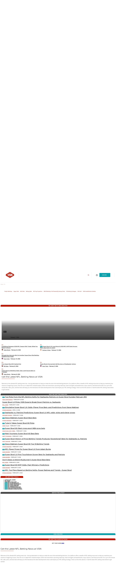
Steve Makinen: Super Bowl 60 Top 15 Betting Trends (27, 444)
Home (2, 284)
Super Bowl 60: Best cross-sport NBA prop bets (25, 428)
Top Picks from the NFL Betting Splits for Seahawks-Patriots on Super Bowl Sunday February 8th (46, 397)
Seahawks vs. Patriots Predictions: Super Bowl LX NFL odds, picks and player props (40, 413)
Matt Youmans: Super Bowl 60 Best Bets (22, 434)
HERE (62, 543)
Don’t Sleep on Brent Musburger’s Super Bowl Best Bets (26, 460)
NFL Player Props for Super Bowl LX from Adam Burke (28, 449)
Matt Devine (6, 441)
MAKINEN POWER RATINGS (15, 489)
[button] (88, 275)
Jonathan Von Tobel (8, 431)
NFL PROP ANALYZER (13, 485)
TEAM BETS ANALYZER (11, 482)
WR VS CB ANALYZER (13, 483)
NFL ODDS (7, 480)
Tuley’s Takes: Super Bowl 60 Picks (19, 423)
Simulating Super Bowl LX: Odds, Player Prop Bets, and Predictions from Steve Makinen (42, 407)
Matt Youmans (6, 436)
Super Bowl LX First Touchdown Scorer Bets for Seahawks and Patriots (35, 455)
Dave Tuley (5, 425)
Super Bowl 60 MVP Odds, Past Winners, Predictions (27, 465)
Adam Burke (6, 452)
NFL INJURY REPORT (13, 486)
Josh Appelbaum (7, 399)
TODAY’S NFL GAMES (10, 479)
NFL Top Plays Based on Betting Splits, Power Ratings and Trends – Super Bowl (38, 470)
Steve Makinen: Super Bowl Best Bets (20, 418)
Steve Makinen (7, 410)
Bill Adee (5, 404)
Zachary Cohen (7, 415)
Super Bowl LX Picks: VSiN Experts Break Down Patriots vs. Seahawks (31, 402)
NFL (2, 344)
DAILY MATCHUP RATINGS (15, 488)
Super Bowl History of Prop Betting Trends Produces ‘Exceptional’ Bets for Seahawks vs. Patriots (46, 439)
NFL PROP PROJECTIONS (14, 484)
